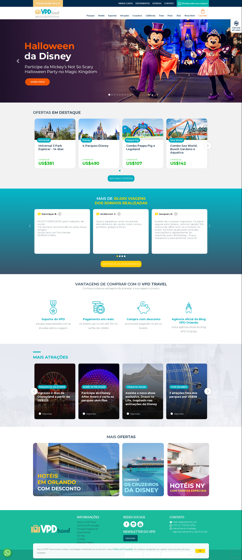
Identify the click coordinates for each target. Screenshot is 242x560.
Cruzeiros (137, 12)
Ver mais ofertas (121, 178)
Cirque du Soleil (136, 387)
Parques (90, 12)
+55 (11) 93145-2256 (184, 525)
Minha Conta (125, 3)
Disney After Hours (94, 387)
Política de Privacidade (123, 549)
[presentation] (207, 145)
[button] (18, 61)
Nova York (190, 12)
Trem (161, 12)
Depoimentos (143, 3)
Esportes (112, 12)
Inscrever (130, 538)
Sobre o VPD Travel (86, 522)
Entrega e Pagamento (87, 529)
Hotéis (101, 12)
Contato (169, 3)
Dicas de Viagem (85, 542)
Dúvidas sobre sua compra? (193, 3)
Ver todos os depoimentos (121, 264)
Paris (170, 12)
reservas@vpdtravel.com (185, 522)
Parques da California (52, 387)
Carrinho (202, 12)
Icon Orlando (179, 387)
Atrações (124, 12)
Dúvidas (156, 3)
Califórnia (150, 12)
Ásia (178, 12)
